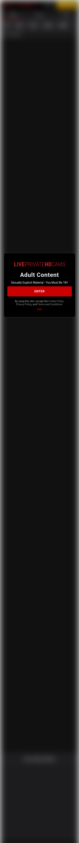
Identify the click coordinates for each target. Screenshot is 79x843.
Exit (39, 312)
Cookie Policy (27, 303)
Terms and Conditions (39, 307)
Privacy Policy (46, 303)
